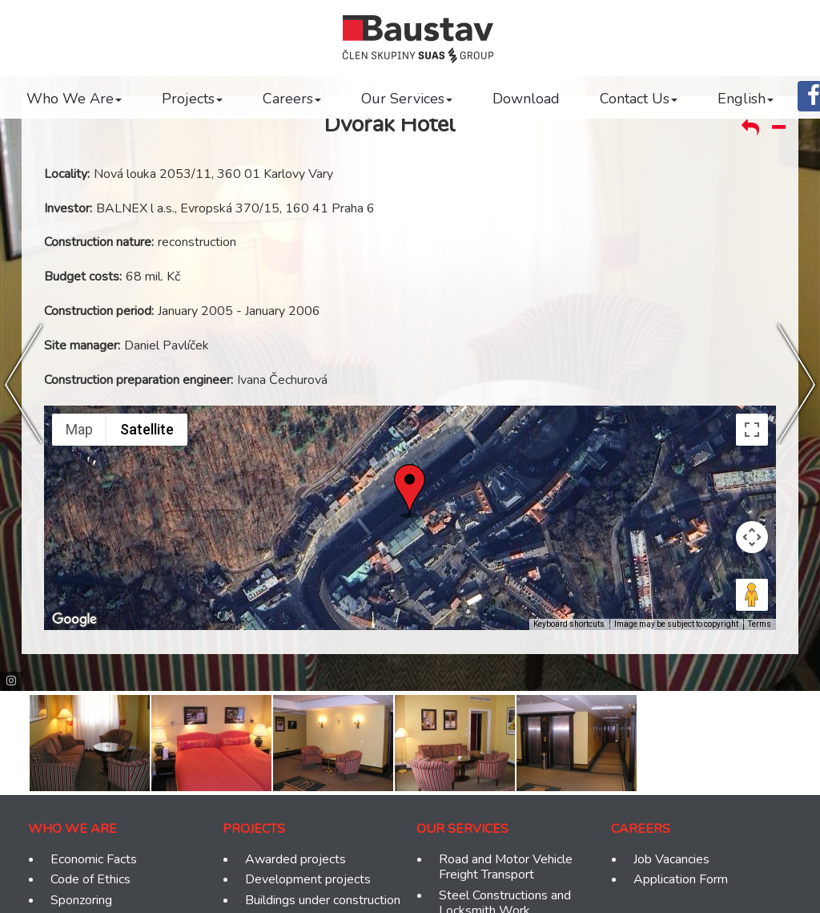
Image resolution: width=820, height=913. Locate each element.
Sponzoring (81, 901)
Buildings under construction (322, 901)
